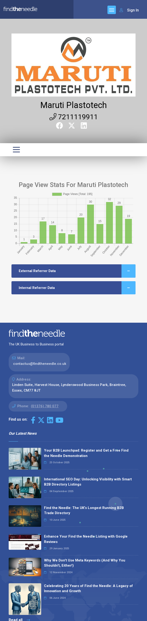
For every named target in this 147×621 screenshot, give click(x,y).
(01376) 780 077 (45, 406)
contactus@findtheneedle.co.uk (39, 364)
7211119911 (73, 117)
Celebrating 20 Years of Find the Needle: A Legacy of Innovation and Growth (88, 588)
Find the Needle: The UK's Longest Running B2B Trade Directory (84, 510)
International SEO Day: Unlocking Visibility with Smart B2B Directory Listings (88, 482)
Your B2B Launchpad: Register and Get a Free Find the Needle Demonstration (86, 453)
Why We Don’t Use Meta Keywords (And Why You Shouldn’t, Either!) (84, 563)
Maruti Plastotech (73, 105)
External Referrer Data (77, 271)
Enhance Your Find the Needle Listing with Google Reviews (86, 539)
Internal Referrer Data (77, 288)
